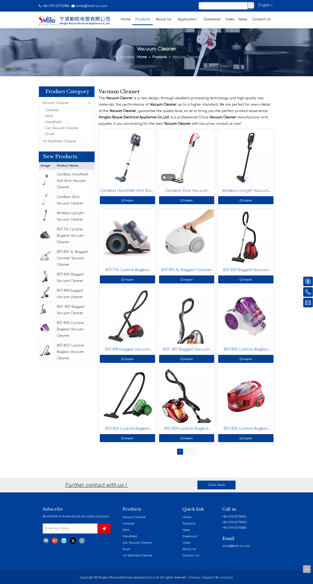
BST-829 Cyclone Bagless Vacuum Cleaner (186, 429)
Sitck (49, 116)
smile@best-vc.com (91, 6)
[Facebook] (46, 541)
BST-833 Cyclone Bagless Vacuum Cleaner (70, 352)
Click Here (216, 485)
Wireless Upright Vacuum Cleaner (70, 216)
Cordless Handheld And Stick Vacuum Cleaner (72, 181)
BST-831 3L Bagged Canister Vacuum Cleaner (72, 258)
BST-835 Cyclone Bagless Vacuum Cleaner (70, 329)
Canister (52, 110)
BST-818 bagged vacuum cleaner (70, 294)
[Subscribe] (108, 528)
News (186, 529)
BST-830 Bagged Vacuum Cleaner (70, 278)
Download (189, 536)
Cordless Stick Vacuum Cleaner (70, 200)
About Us (189, 548)
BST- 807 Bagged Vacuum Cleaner (70, 310)
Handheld (53, 122)
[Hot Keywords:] (251, 5)
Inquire (127, 200)
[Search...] (223, 5)
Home (186, 516)
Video (186, 542)
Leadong (226, 577)
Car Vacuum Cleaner (62, 128)
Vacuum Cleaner (55, 103)
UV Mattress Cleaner (59, 141)
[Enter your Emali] (74, 528)
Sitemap (194, 577)
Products (188, 523)
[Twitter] (73, 541)
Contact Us (190, 555)
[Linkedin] (64, 541)
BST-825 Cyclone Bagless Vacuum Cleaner (246, 429)
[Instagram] (82, 541)
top (307, 569)
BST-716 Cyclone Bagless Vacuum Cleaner (70, 236)
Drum (49, 134)
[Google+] (55, 541)
